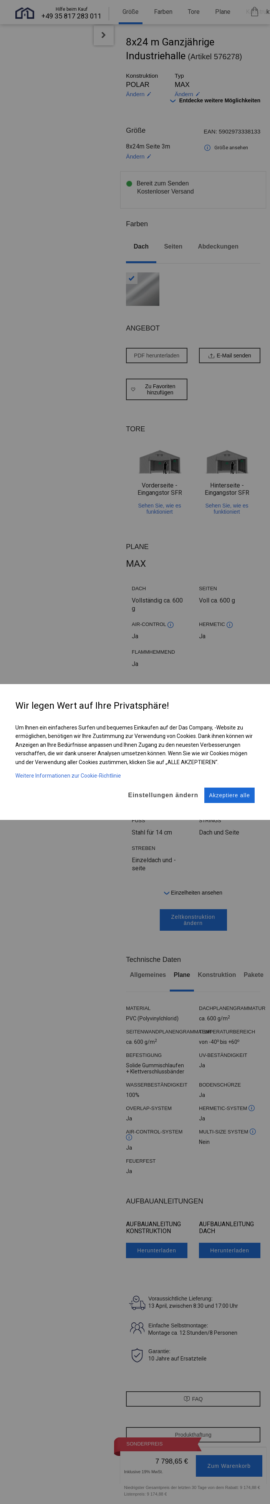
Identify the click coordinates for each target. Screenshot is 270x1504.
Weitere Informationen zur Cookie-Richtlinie (68, 769)
